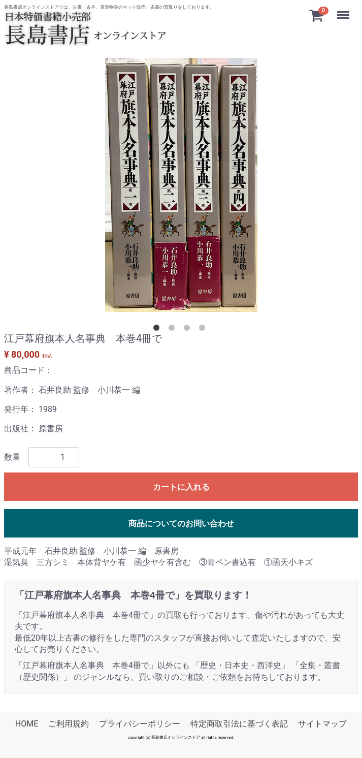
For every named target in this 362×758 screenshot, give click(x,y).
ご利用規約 (68, 724)
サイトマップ (322, 724)
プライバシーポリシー (139, 724)
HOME (26, 724)
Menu (344, 10)
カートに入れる (181, 486)
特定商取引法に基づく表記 (239, 724)
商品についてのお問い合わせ (181, 523)
